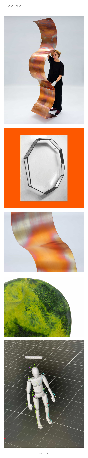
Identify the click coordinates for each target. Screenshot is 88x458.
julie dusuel (13, 6)
